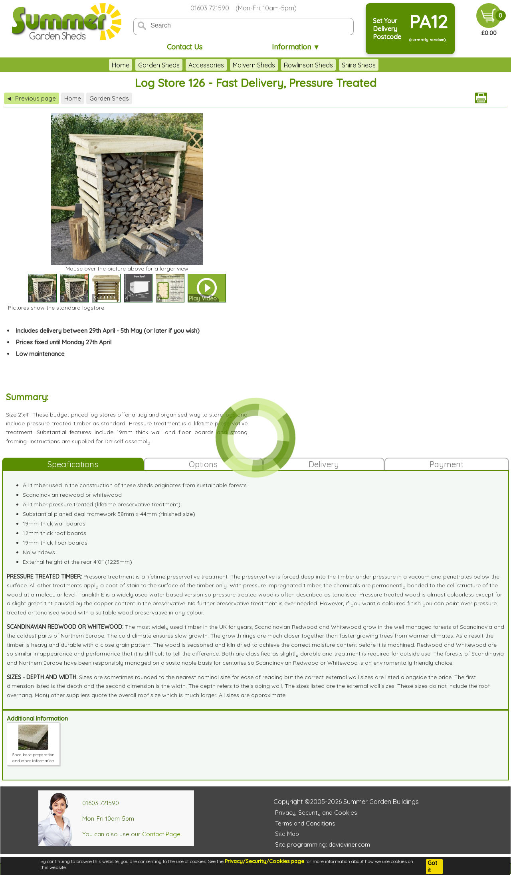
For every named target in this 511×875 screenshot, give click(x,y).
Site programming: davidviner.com (322, 844)
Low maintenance (40, 354)
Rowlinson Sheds (308, 65)
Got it (432, 866)
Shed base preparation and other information (33, 754)
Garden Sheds (159, 65)
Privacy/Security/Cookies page (264, 861)
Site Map (287, 833)
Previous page (31, 98)
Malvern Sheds (254, 65)
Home (120, 65)
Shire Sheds (359, 65)
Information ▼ (296, 46)
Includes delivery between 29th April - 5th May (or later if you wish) (108, 330)
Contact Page (161, 834)
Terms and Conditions (305, 823)
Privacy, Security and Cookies (316, 812)
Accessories (206, 65)
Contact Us (184, 46)
